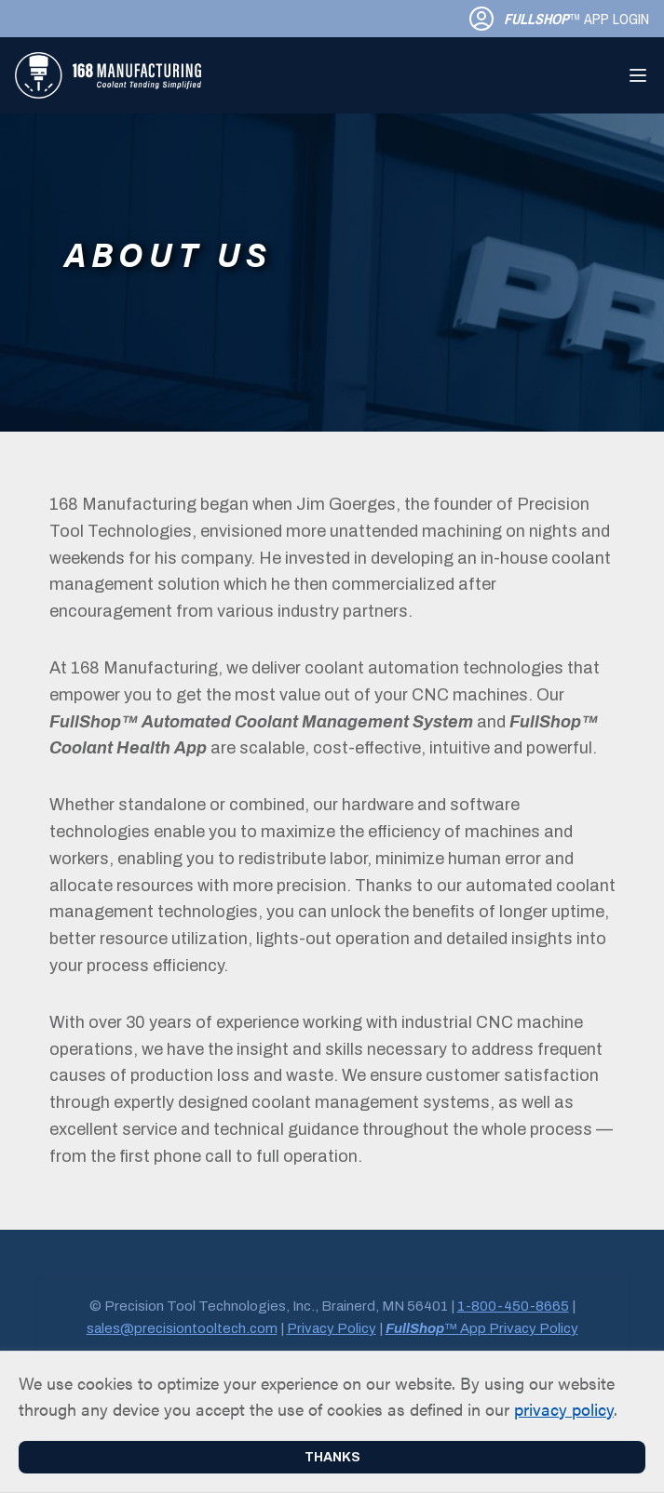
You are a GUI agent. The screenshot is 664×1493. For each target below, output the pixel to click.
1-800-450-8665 (513, 1306)
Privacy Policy (331, 1328)
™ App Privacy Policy (482, 1328)
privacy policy (564, 1408)
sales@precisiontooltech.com (182, 1328)
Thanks (332, 1457)
